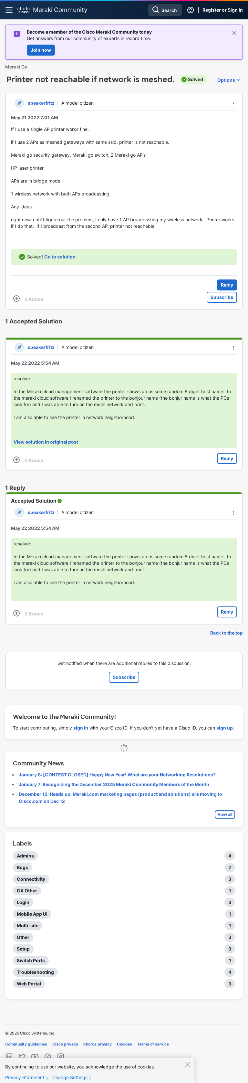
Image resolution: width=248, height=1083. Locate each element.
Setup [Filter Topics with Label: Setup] (23, 949)
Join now (41, 50)
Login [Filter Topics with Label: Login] (23, 902)
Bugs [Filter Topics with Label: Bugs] (22, 867)
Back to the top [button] (226, 633)
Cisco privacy (65, 1044)
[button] (233, 103)
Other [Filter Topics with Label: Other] (23, 937)
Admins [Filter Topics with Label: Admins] (25, 855)
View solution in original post (46, 442)
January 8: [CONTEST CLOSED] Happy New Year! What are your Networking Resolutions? (117, 774)
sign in (80, 728)
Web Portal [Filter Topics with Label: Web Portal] (29, 983)
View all (225, 814)
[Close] (187, 1070)
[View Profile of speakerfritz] (41, 103)
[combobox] (165, 10)
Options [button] (226, 80)
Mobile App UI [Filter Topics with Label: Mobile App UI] (32, 914)
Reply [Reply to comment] (227, 458)
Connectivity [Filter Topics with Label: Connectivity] (31, 879)
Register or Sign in (222, 10)
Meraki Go (16, 66)
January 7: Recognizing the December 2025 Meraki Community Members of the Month (114, 784)
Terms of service (153, 1044)
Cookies (124, 1044)
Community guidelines (26, 1044)
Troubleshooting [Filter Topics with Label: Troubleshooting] (35, 972)
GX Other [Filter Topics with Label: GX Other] (27, 890)
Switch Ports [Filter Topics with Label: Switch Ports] (31, 960)
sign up (224, 728)
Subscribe (222, 297)
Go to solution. (60, 256)
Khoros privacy (97, 1044)
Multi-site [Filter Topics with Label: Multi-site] (27, 925)
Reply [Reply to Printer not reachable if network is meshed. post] (227, 285)
